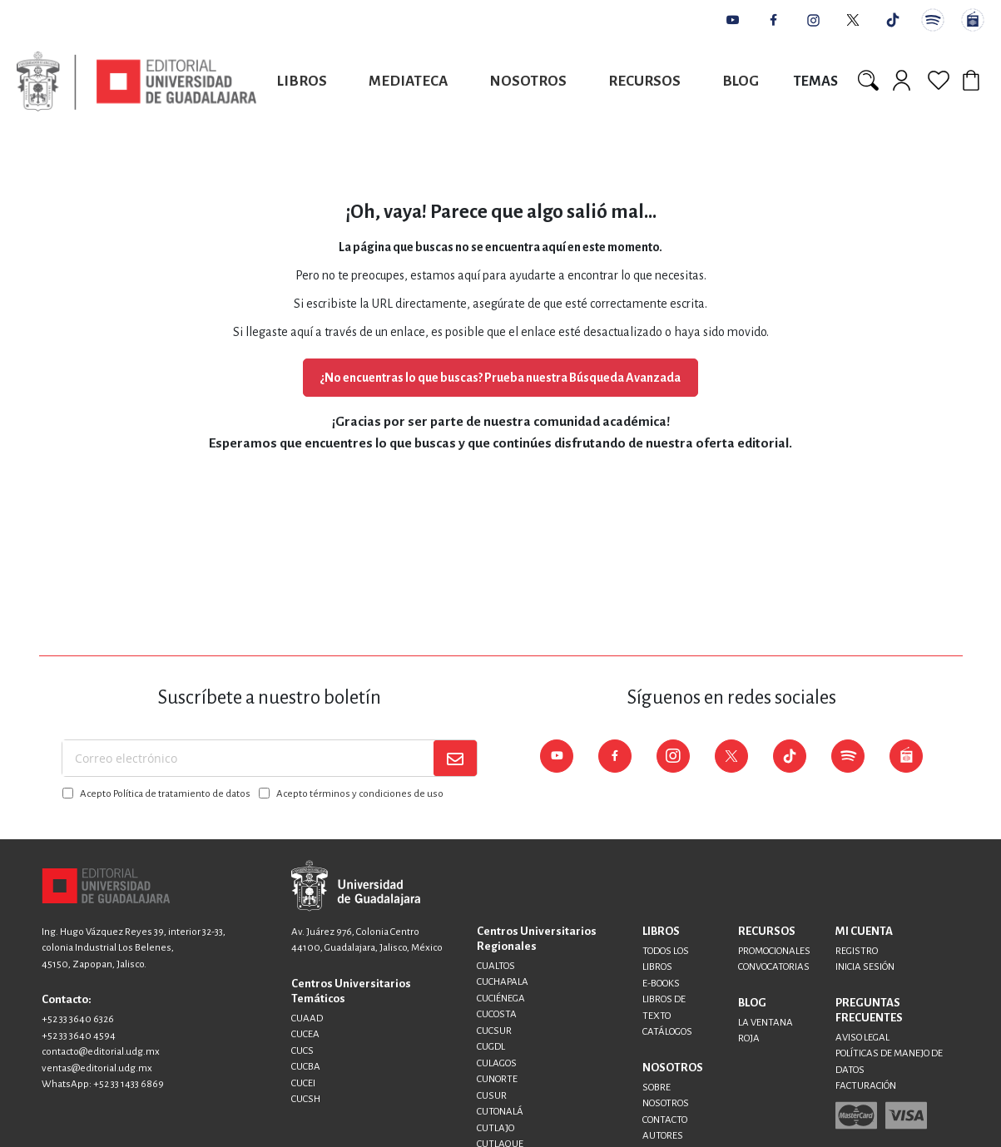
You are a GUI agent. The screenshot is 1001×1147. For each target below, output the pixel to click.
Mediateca (408, 81)
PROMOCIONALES (774, 951)
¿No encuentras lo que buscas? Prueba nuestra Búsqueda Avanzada (500, 377)
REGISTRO (856, 951)
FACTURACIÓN (865, 1085)
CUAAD (307, 1018)
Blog (740, 81)
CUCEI (303, 1083)
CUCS (302, 1051)
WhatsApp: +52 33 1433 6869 (103, 1084)
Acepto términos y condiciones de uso (360, 794)
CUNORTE (497, 1079)
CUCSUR (494, 1031)
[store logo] (136, 81)
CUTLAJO (495, 1128)
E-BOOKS (661, 983)
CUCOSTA (497, 1014)
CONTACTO (664, 1120)
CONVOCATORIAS (774, 967)
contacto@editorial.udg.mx (101, 1051)
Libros (302, 81)
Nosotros (528, 81)
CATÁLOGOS (667, 1031)
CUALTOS (496, 966)
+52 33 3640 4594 (79, 1036)
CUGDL (491, 1046)
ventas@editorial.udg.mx (97, 1068)
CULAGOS (497, 1063)
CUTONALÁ (500, 1111)
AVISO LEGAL (862, 1037)
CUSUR (492, 1095)
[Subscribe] (455, 758)
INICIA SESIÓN (864, 967)
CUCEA (305, 1034)
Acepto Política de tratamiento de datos (165, 794)
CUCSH (305, 1099)
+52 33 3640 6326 (78, 1019)
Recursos (644, 81)
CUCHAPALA (502, 981)
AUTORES (662, 1135)
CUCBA (305, 1066)
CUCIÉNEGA (501, 998)
